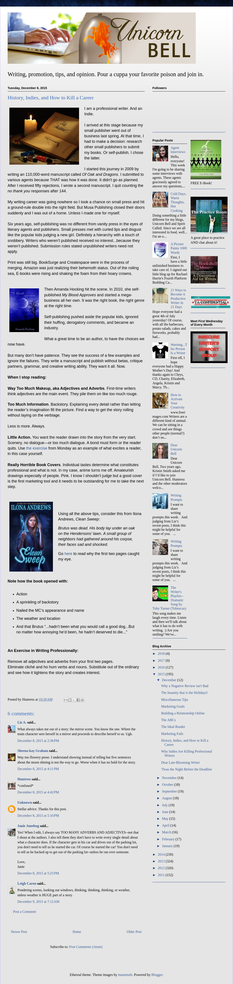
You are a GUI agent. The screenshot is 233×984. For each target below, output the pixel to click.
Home (77, 932)
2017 (162, 660)
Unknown (24, 802)
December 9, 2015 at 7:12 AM (38, 901)
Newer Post (19, 932)
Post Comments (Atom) (85, 947)
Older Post (134, 932)
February (169, 839)
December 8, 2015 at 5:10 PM (38, 815)
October (168, 784)
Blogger (156, 975)
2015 (162, 674)
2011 (161, 875)
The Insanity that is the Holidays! (184, 692)
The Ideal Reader (173, 727)
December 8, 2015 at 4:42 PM (38, 792)
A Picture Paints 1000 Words (179, 248)
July (165, 805)
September (170, 791)
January (168, 846)
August (167, 798)
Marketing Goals (173, 706)
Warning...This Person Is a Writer (179, 349)
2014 (162, 854)
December (169, 680)
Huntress (24, 779)
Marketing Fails (172, 734)
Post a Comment (24, 911)
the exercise (37, 448)
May (165, 818)
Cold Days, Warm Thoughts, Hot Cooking (178, 202)
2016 (162, 667)
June (165, 812)
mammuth (125, 975)
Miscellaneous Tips (174, 699)
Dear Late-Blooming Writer (180, 762)
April (166, 825)
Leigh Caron (26, 883)
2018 (162, 653)
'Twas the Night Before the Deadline (186, 769)
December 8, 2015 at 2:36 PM (38, 741)
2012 (162, 868)
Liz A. (21, 722)
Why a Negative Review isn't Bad (184, 686)
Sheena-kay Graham (32, 751)
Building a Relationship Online (183, 713)
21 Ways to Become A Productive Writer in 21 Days (178, 298)
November (170, 778)
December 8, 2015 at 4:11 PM (38, 769)
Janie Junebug (28, 826)
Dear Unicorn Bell (176, 449)
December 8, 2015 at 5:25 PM (38, 873)
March (167, 832)
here (68, 553)
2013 (162, 861)
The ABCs (168, 720)
